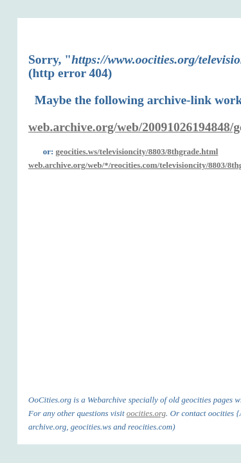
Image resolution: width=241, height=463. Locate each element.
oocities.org (146, 413)
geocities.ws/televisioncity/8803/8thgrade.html (137, 151)
